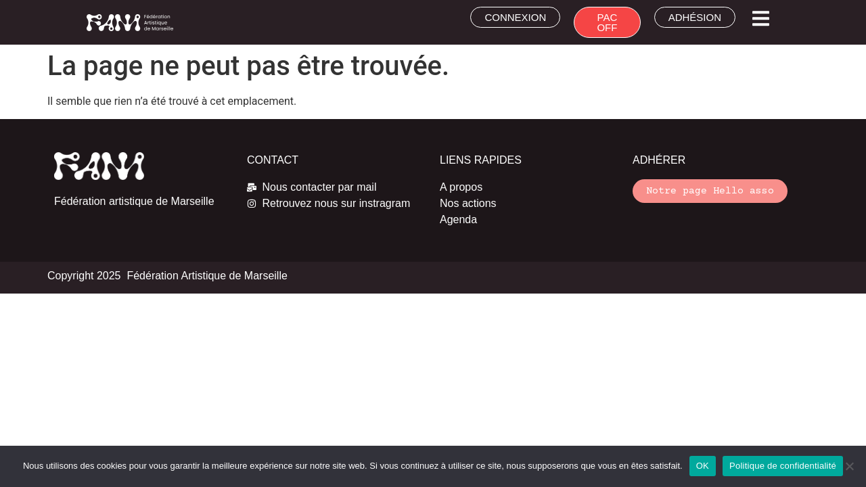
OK (702, 466)
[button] (761, 18)
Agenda (458, 219)
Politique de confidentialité (782, 466)
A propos (461, 187)
